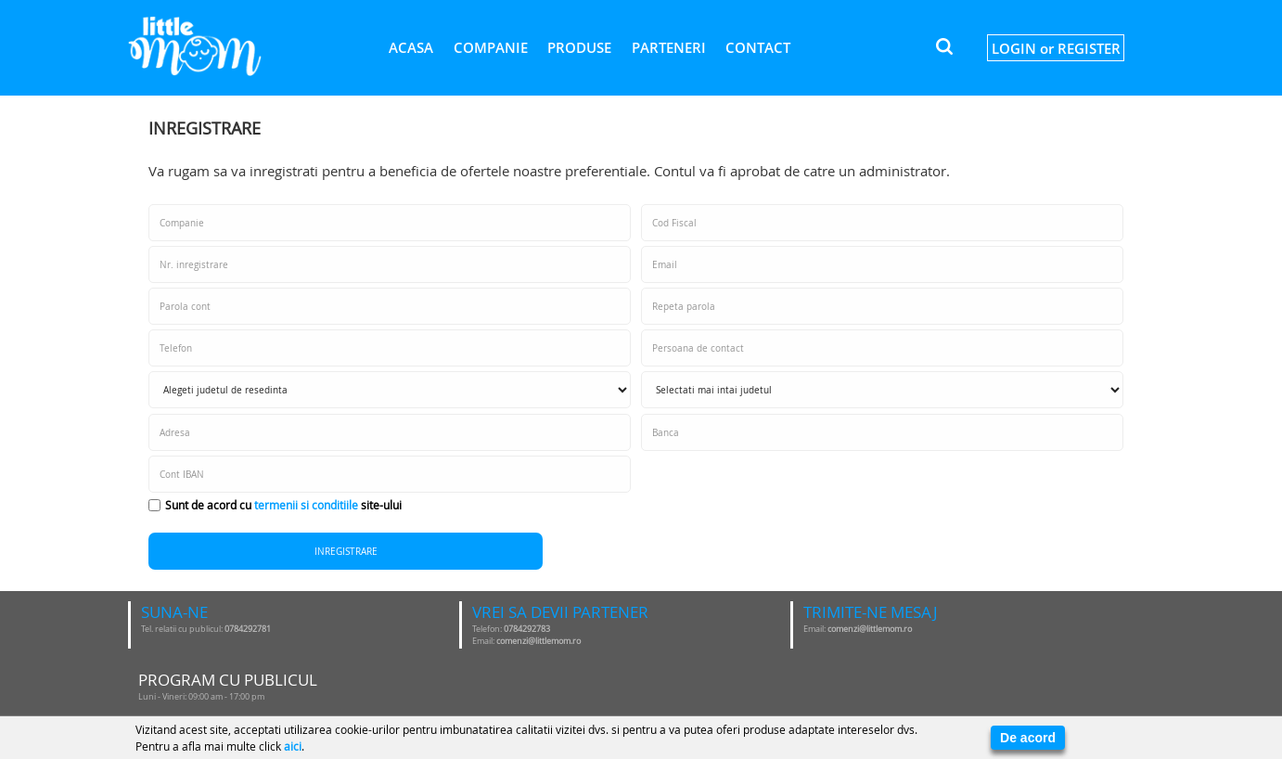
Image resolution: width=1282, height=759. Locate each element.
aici (292, 746)
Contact (757, 47)
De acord (1028, 737)
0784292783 (527, 629)
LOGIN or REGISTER (1056, 48)
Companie (491, 47)
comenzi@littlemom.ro (538, 641)
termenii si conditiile (306, 504)
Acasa (411, 47)
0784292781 (247, 629)
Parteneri (669, 47)
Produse (579, 47)
